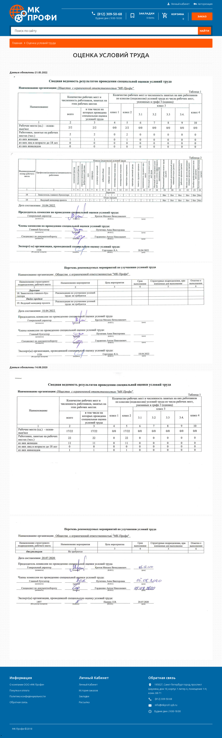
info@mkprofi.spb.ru (166, 705)
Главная (17, 43)
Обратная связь (18, 702)
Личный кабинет (178, 4)
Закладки (84, 696)
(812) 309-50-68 (109, 14)
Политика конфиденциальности (28, 696)
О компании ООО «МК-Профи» (27, 684)
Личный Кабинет (88, 684)
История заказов (88, 690)
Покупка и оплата (19, 690)
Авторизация (203, 4)
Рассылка (84, 702)
